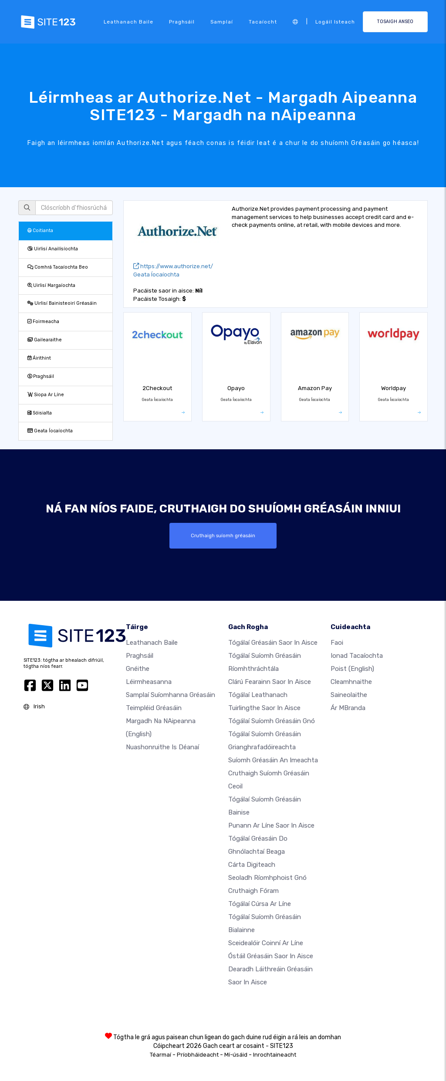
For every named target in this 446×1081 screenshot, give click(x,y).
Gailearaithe (44, 340)
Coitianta (40, 230)
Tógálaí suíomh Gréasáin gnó (271, 721)
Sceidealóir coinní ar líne (265, 943)
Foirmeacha (43, 321)
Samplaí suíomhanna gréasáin (170, 695)
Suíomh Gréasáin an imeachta (273, 760)
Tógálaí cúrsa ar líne (259, 904)
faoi (337, 643)
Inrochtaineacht (274, 1054)
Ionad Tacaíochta (357, 656)
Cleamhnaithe (351, 682)
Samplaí (221, 22)
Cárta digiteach (251, 865)
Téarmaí (160, 1054)
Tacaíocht (263, 22)
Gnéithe (137, 669)
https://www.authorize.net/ (173, 266)
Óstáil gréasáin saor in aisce (270, 956)
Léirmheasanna (149, 682)
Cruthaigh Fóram (253, 891)
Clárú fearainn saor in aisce (269, 682)
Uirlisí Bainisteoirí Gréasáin (62, 303)
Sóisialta (39, 413)
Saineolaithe (349, 695)
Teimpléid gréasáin (154, 708)
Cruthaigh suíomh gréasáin (223, 535)
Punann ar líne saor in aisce (271, 825)
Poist (352, 669)
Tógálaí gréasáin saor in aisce (273, 643)
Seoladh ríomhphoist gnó (267, 878)
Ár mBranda (348, 708)
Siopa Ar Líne (45, 394)
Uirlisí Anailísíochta (52, 249)
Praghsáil (182, 22)
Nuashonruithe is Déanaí (162, 747)
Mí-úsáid (235, 1054)
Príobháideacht (198, 1054)
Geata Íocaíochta (50, 431)
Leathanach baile (128, 22)
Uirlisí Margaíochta (51, 285)
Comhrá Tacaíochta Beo (57, 267)
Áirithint (39, 358)
